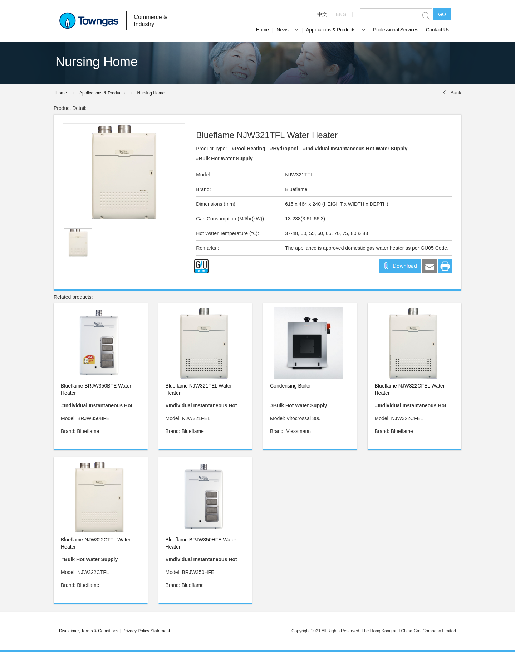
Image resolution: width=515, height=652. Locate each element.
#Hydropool (284, 148)
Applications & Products (335, 30)
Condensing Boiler (290, 386)
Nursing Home (151, 93)
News (287, 30)
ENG (341, 14)
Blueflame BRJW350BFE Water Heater (96, 389)
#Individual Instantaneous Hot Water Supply (355, 148)
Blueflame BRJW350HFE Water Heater (201, 543)
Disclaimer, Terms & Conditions (88, 630)
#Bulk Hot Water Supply (224, 158)
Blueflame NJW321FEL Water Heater (199, 389)
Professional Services (395, 30)
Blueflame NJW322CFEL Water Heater (410, 389)
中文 (322, 14)
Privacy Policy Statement (146, 630)
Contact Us (437, 30)
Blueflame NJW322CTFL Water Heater (96, 543)
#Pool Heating (248, 148)
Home (262, 30)
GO (442, 14)
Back (455, 93)
